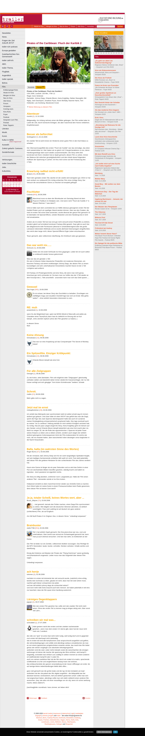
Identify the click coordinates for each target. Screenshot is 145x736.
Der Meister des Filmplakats (106, 207)
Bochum (39, 718)
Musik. (4, 132)
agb (73, 713)
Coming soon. (8, 109)
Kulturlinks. (6, 171)
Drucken (87, 698)
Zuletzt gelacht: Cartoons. (12, 148)
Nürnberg (98, 173)
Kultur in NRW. (8, 140)
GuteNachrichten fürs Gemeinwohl (10, 55)
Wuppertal (69, 724)
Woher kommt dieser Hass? (106, 234)
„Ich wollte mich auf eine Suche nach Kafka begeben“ (107, 165)
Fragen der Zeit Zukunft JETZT (14, 42)
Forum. (6, 103)
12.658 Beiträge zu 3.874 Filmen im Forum (12, 190)
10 (20, 183)
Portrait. (6, 123)
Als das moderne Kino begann (107, 110)
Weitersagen (33, 698)
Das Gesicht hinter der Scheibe (107, 102)
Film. (4, 87)
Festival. (6, 117)
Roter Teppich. (8, 125)
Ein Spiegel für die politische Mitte (108, 243)
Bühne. (5, 83)
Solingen (59, 724)
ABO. (4, 64)
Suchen (120, 26)
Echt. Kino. (99, 118)
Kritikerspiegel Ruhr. (10, 90)
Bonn (44, 718)
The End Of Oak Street (104, 223)
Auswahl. (5, 145)
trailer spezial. (7, 79)
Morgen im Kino (51, 26)
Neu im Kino (64, 26)
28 (41, 410)
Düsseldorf (69, 718)
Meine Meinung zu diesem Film (40, 107)
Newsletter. (6, 33)
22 (33, 394)
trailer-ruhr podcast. (10, 47)
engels (51, 716)
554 (37, 528)
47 (38, 452)
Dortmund (62, 718)
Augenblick (6, 75)
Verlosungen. (7, 160)
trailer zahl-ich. (8, 60)
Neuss (64, 722)
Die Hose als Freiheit (103, 78)
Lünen (52, 722)
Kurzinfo (31, 87)
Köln (76, 720)
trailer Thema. (7, 68)
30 (34, 174)
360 (36, 289)
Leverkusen (45, 722)
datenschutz (66, 713)
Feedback (44, 698)
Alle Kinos (81, 26)
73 (39, 500)
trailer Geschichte (9, 163)
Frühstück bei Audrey (103, 228)
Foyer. (5, 114)
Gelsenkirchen (55, 720)
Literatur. (5, 129)
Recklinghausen (50, 724)
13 (9, 186)
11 (4, 186)
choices (45, 716)
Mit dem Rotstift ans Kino (105, 154)
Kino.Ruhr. (7, 112)
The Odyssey (100, 212)
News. (4, 37)
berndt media (47, 713)
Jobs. (4, 167)
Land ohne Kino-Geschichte (106, 137)
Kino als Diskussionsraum (105, 70)
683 (35, 194)
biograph (38, 716)
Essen (40, 720)
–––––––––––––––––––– (12, 156)
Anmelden (90, 26)
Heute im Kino (39, 26)
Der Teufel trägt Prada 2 (103, 50)
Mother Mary (100, 179)
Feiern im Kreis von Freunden (107, 85)
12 (6, 186)
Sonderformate (8, 152)
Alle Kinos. (7, 101)
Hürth (72, 720)
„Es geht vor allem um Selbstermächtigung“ (104, 62)
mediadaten (79, 713)
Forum (73, 26)
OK (115, 732)
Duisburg (77, 718)
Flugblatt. (6, 72)
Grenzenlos (99, 146)
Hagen (62, 720)
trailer (58, 716)
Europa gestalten (9, 51)
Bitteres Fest (100, 217)
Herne (68, 720)
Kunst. (4, 136)
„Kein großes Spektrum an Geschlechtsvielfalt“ (105, 94)
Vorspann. (7, 106)
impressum (57, 713)
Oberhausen (71, 722)
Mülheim (58, 722)
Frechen (46, 720)
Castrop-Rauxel (52, 718)
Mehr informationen (104, 732)
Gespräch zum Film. (10, 120)
